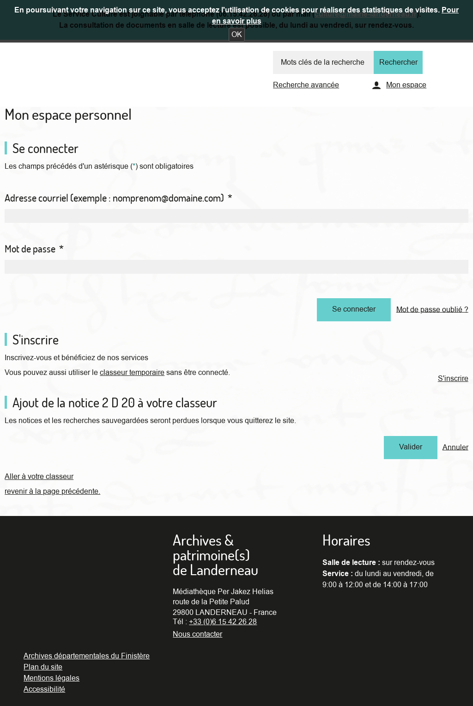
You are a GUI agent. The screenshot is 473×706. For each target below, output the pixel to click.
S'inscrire (453, 379)
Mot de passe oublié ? (432, 309)
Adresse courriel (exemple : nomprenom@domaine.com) (118, 197)
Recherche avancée (306, 85)
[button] (237, 35)
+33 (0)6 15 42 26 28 (223, 622)
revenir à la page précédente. (52, 491)
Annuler (455, 447)
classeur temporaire (132, 373)
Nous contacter (197, 634)
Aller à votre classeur (39, 477)
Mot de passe (34, 248)
